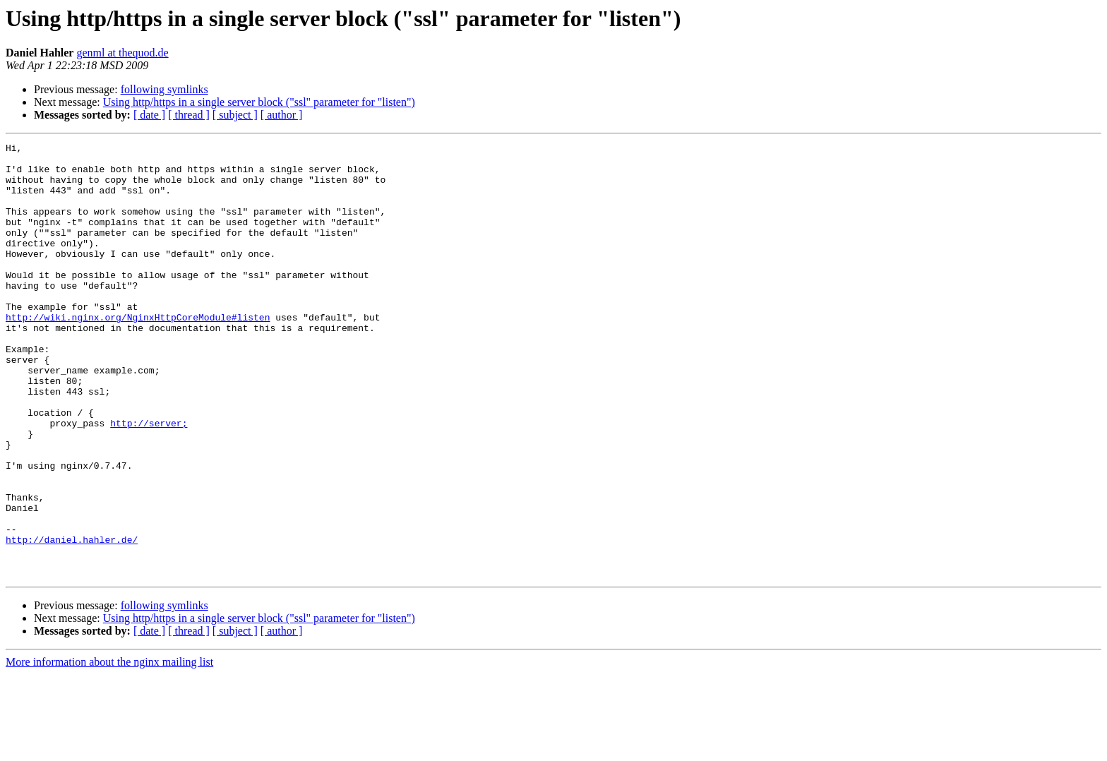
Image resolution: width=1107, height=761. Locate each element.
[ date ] (149, 115)
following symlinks (164, 89)
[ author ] (282, 115)
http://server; (148, 480)
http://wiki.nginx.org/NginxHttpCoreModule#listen (138, 353)
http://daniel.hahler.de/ (72, 619)
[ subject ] (235, 115)
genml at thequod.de (122, 53)
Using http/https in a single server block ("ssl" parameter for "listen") (259, 102)
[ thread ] (189, 115)
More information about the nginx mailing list (109, 749)
